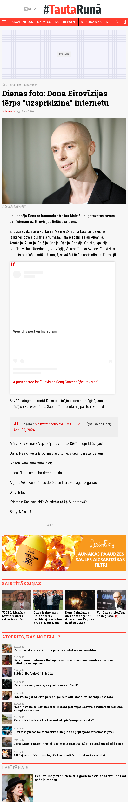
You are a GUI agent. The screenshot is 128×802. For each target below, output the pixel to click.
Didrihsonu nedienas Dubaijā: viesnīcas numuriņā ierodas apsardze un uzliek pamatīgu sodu (66, 661)
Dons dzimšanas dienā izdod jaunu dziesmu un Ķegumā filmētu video (79, 617)
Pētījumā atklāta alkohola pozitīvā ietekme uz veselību (55, 650)
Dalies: (50, 525)
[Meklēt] (116, 22)
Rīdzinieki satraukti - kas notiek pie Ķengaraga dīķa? (54, 720)
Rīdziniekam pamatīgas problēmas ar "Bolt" (46, 685)
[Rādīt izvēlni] (4, 22)
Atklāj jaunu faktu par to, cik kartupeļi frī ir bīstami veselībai (59, 755)
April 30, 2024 (24, 430)
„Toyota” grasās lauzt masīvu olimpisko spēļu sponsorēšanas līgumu (64, 732)
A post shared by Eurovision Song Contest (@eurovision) (55, 382)
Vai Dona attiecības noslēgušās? (111, 614)
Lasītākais (15, 767)
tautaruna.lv (8, 111)
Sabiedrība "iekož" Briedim (33, 673)
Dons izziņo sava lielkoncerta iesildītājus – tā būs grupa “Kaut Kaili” (47, 617)
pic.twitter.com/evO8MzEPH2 (57, 424)
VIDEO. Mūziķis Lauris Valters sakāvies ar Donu (14, 616)
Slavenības (22, 22)
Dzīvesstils (48, 22)
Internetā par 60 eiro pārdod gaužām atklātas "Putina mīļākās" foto (63, 697)
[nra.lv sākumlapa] (30, 9)
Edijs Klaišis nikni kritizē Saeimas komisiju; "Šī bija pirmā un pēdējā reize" (69, 743)
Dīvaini (70, 22)
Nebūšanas (91, 22)
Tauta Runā (15, 85)
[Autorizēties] (124, 22)
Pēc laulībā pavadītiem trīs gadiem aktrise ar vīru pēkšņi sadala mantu (80, 778)
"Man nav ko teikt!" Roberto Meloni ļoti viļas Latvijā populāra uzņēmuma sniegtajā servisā (68, 708)
